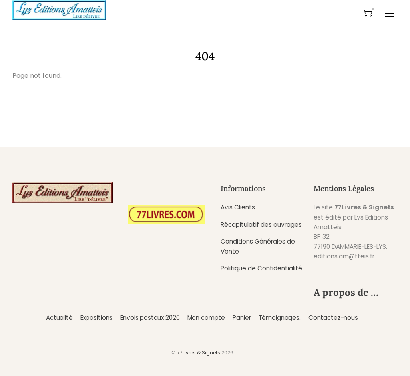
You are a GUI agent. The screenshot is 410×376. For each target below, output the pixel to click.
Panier (242, 317)
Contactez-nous (333, 317)
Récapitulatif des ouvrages (261, 224)
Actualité (59, 317)
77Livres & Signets (198, 352)
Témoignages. (280, 317)
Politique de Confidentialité (261, 268)
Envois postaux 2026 (149, 317)
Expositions (96, 317)
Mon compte (206, 317)
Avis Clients (238, 207)
